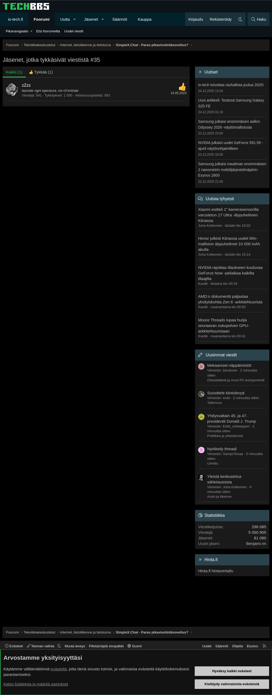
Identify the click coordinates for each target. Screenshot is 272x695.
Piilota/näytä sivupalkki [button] (106, 646)
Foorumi (42, 19)
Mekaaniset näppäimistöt (229, 365)
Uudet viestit (73, 31)
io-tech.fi (15, 19)
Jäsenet (91, 19)
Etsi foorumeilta (48, 31)
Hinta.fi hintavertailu (215, 571)
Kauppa (145, 19)
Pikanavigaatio (17, 31)
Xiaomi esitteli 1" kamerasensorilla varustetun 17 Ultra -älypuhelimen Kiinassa (228, 215)
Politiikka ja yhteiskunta (225, 436)
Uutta (65, 19)
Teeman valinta (41, 646)
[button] (74, 19)
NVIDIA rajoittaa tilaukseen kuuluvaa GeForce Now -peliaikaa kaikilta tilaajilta (230, 273)
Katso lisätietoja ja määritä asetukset (35, 684)
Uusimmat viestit (221, 355)
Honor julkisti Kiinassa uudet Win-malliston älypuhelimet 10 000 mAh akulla (229, 244)
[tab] (41, 72)
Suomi (135, 646)
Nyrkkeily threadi (222, 449)
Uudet (206, 646)
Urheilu (212, 463)
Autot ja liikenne (219, 497)
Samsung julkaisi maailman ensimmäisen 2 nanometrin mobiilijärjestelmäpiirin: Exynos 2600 (232, 169)
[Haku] (258, 19)
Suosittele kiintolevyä (225, 393)
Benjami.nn (256, 543)
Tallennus (214, 403)
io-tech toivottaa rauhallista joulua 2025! (231, 85)
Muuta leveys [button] (75, 646)
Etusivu (252, 646)
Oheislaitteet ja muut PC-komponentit (235, 380)
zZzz (26, 85)
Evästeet (14, 646)
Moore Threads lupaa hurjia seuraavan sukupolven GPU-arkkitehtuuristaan (223, 325)
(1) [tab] (14, 72)
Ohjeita (237, 646)
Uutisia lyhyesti (220, 198)
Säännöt (119, 19)
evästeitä (59, 669)
